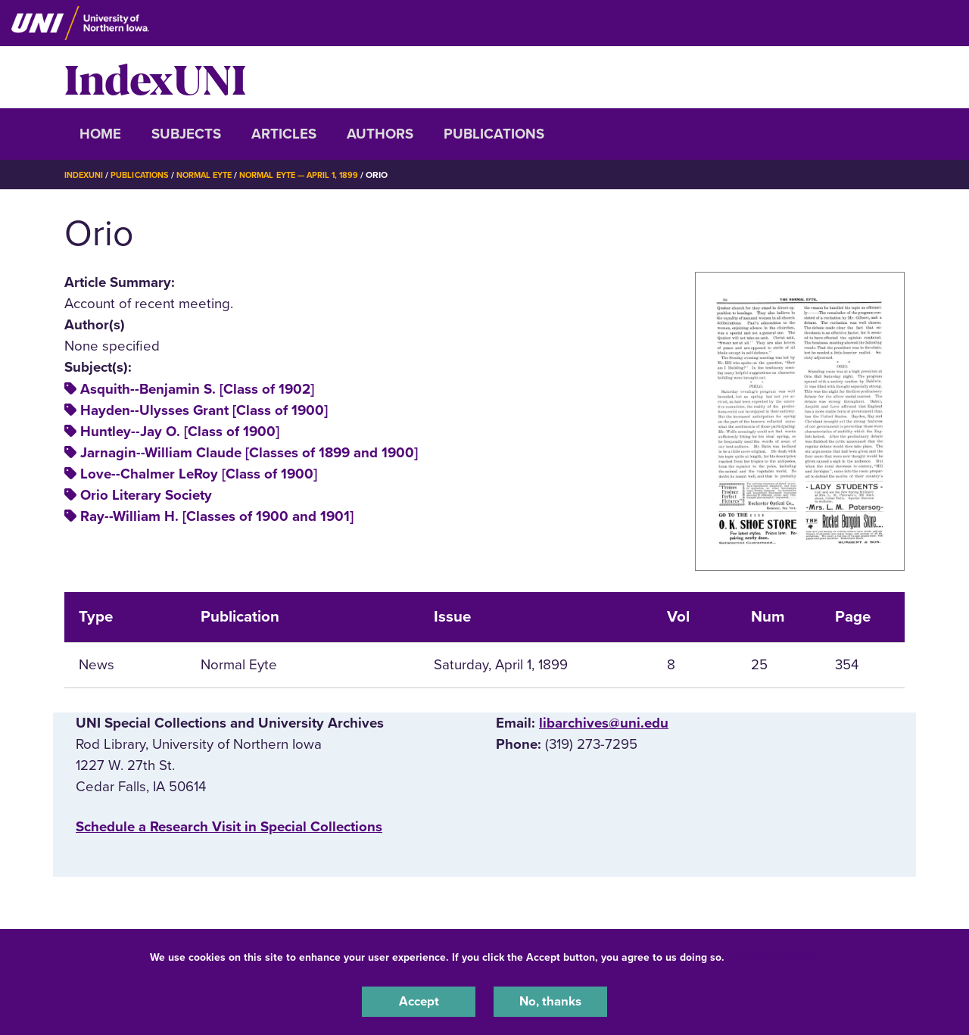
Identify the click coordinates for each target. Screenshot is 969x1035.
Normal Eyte (217, 175)
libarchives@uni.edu (603, 723)
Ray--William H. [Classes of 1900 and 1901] (217, 516)
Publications (494, 134)
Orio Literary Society (146, 495)
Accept (419, 1000)
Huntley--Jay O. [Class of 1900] (179, 431)
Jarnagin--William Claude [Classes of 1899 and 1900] (249, 452)
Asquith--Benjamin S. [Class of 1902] (197, 389)
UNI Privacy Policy (775, 954)
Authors (380, 134)
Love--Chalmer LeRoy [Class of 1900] (198, 474)
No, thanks (550, 1000)
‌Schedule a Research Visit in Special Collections (229, 826)
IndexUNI (155, 77)
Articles (283, 134)
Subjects (186, 134)
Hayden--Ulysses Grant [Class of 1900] (204, 410)
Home (100, 134)
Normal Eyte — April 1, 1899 (320, 175)
